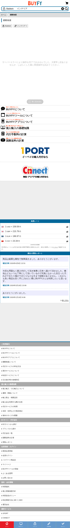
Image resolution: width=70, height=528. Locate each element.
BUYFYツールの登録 (10, 469)
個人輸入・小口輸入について (13, 389)
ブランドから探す (9, 429)
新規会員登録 (8, 451)
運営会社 (6, 504)
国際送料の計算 (8, 438)
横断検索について (9, 362)
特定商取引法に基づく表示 (13, 500)
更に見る (65, 300)
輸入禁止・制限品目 (10, 397)
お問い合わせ (8, 478)
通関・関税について (10, 393)
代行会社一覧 (8, 433)
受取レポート (8, 442)
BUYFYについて (9, 348)
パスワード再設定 (9, 460)
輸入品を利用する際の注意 (13, 402)
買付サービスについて (11, 371)
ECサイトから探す (10, 424)
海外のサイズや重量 (10, 415)
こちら (55, 247)
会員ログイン (8, 455)
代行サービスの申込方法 (12, 366)
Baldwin (8, 26)
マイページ (7, 464)
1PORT (5, 513)
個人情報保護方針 (9, 491)
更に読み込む (35, 101)
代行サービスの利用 (10, 406)
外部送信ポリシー (9, 496)
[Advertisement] (35, 200)
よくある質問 (8, 473)
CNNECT (6, 518)
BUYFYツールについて (11, 353)
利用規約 (6, 487)
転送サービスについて (11, 375)
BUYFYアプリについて (11, 357)
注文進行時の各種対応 (11, 380)
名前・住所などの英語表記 (13, 411)
